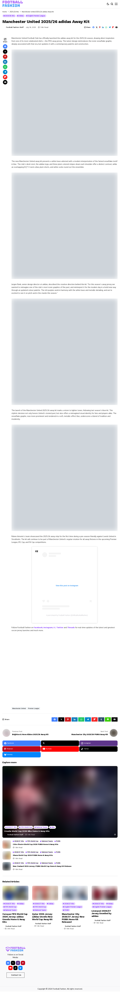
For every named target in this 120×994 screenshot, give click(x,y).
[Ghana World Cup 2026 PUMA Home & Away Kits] (6, 855)
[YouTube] (60, 749)
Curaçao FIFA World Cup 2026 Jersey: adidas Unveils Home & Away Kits (14, 918)
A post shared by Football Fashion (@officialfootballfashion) (67, 615)
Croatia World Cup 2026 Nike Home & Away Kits (27, 831)
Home (4, 12)
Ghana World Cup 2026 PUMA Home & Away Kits (33, 855)
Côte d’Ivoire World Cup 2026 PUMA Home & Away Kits (35, 844)
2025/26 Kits (14, 12)
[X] (60, 743)
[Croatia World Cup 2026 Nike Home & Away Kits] (60, 802)
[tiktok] (98, 749)
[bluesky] (21, 754)
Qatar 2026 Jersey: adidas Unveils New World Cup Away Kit (42, 916)
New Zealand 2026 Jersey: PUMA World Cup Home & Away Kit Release (42, 866)
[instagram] (98, 743)
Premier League (33, 708)
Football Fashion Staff (15, 27)
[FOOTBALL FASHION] (12, 3)
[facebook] (21, 743)
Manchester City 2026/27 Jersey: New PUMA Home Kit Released (73, 918)
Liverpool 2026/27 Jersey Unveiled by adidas (101, 913)
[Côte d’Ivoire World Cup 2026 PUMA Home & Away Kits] (6, 844)
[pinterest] (21, 749)
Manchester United (19, 708)
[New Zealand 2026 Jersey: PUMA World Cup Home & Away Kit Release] (6, 866)
